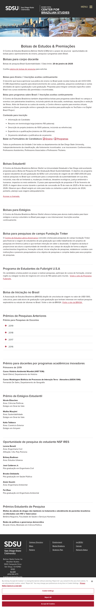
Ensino (49, 138)
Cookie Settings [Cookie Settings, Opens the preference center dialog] (48, 592)
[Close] (92, 582)
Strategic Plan (57, 550)
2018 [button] (10, 332)
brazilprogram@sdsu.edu (12, 577)
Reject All (48, 598)
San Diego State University (22, 8)
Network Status (82, 550)
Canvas (79, 546)
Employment (57, 542)
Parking (32, 550)
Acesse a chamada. (11, 196)
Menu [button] (84, 6)
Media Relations (58, 546)
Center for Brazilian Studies (55, 10)
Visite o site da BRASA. (72, 302)
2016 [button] (10, 346)
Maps (31, 546)
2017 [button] (10, 339)
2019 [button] (10, 325)
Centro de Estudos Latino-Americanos (21, 238)
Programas (62, 138)
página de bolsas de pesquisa (22, 69)
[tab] (48, 326)
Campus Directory (36, 542)
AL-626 (13, 572)
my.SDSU (79, 542)
